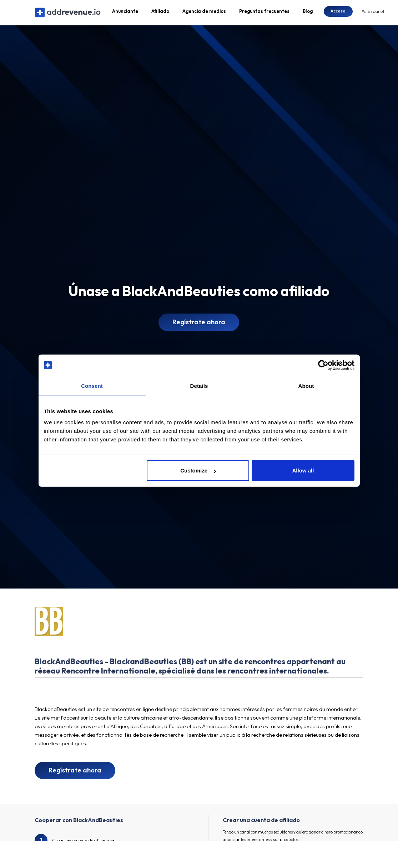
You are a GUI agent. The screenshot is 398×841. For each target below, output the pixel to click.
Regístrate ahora (198, 325)
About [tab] (306, 385)
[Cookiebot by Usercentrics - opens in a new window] (323, 365)
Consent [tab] (92, 385)
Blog (308, 13)
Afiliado (160, 13)
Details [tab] (199, 385)
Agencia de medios (204, 13)
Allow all (303, 470)
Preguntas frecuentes (264, 13)
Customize (198, 470)
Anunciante (125, 13)
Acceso (338, 12)
